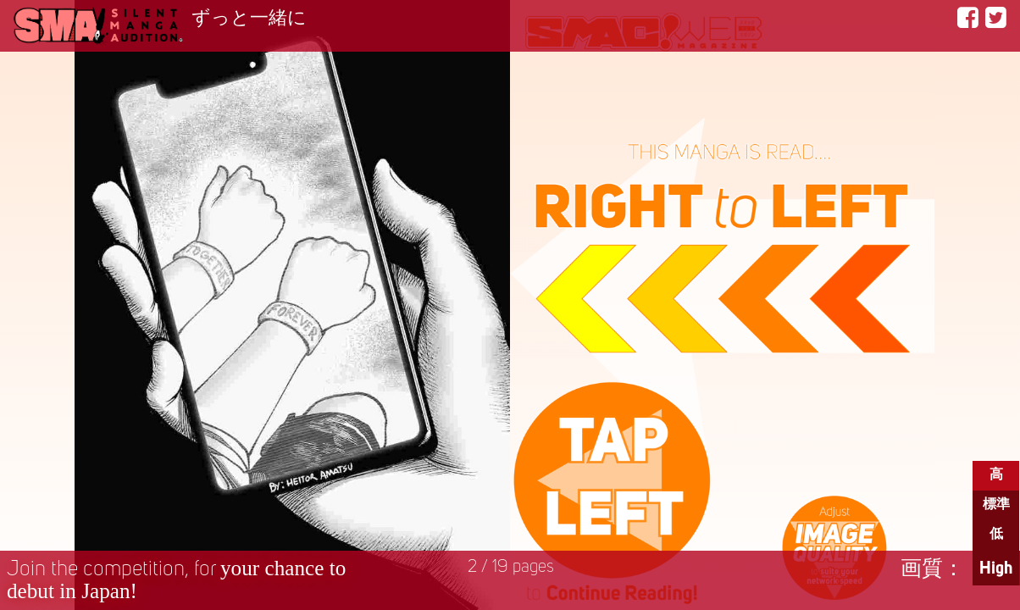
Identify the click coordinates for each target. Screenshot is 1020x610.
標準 (996, 505)
